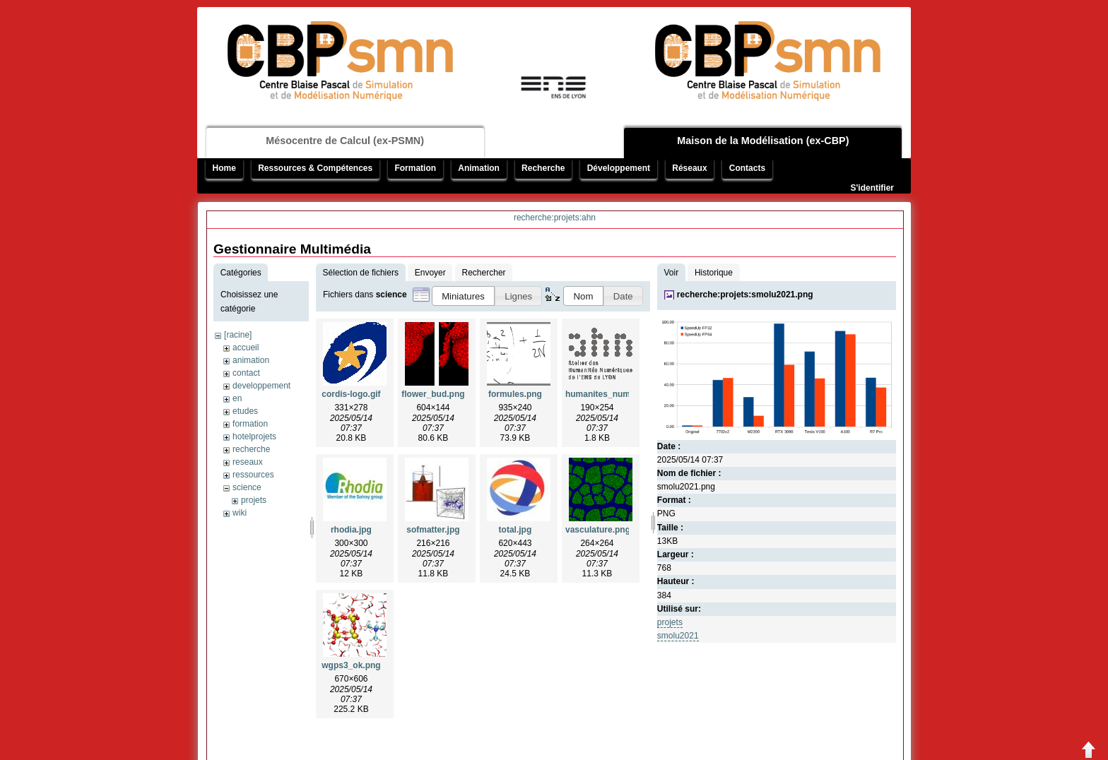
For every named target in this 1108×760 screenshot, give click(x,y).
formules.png (515, 394)
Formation (415, 168)
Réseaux (689, 168)
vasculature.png (597, 530)
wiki (239, 513)
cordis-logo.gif (351, 394)
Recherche (543, 168)
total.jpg (515, 530)
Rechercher (484, 273)
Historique (714, 273)
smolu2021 (678, 636)
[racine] (238, 335)
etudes (245, 411)
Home (224, 168)
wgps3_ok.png (351, 665)
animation (250, 360)
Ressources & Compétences (315, 168)
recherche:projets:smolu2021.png (745, 294)
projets (253, 500)
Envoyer (430, 273)
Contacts (747, 168)
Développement (618, 168)
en (237, 398)
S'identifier (872, 188)
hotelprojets (254, 436)
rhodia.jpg (351, 530)
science (246, 487)
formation (250, 424)
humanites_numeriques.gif (619, 394)
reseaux (247, 462)
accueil (245, 347)
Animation (479, 168)
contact (246, 373)
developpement (261, 386)
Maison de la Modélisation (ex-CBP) (763, 140)
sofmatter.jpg (432, 530)
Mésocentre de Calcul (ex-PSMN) (345, 140)
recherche (251, 449)
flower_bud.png (432, 394)
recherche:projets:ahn (555, 217)
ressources (253, 475)
